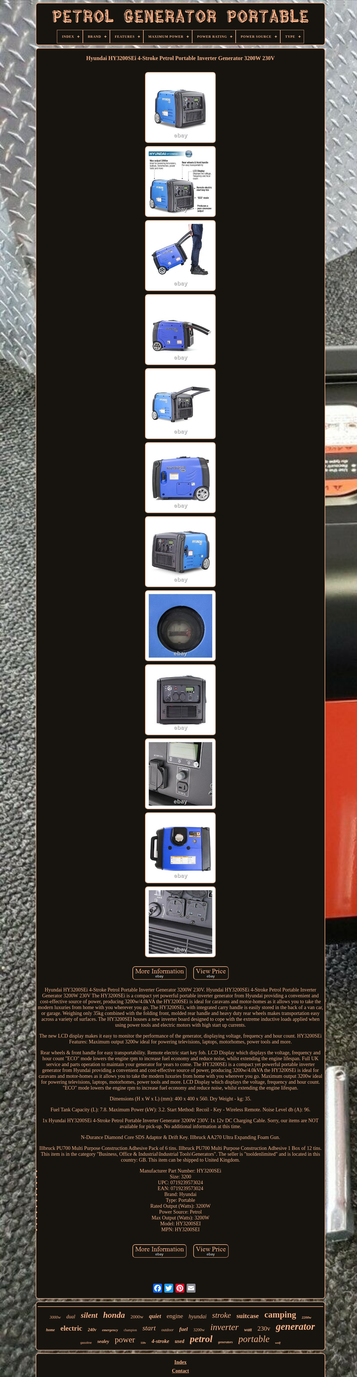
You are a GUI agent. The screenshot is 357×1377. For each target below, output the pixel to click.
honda (114, 1314)
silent (89, 1315)
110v (143, 1342)
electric (71, 1328)
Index (180, 1362)
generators (225, 1342)
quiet (155, 1316)
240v (92, 1329)
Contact (180, 1371)
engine (175, 1315)
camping (280, 1314)
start (149, 1328)
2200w (307, 1317)
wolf (278, 1342)
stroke (221, 1315)
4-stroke (160, 1341)
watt (248, 1329)
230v (263, 1328)
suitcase (248, 1315)
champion (130, 1330)
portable (254, 1339)
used (179, 1341)
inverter (224, 1327)
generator (295, 1326)
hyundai (197, 1316)
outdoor (167, 1330)
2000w (137, 1316)
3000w (55, 1317)
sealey (103, 1341)
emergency (110, 1330)
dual (70, 1316)
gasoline (86, 1342)
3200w (199, 1330)
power (125, 1339)
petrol (201, 1339)
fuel (183, 1329)
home (50, 1330)
